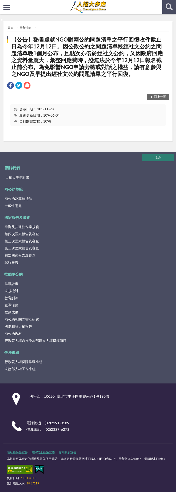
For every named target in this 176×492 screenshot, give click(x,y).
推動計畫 (11, 284)
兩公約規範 (13, 189)
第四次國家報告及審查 (22, 234)
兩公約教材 (13, 333)
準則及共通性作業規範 (22, 227)
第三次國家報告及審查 (22, 241)
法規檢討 (11, 291)
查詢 (169, 7)
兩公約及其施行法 (18, 198)
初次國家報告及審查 (20, 255)
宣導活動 (11, 305)
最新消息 (26, 28)
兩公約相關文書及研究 (22, 319)
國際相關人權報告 (18, 326)
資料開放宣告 (67, 452)
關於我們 (12, 168)
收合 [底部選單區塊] (158, 157)
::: (4, 3)
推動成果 (11, 312)
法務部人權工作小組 (20, 369)
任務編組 (11, 352)
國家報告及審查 (17, 217)
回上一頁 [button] (160, 96)
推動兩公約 (13, 274)
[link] (10, 86)
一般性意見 (13, 206)
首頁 (11, 28)
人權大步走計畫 (17, 177)
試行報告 (11, 262)
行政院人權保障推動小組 (23, 362)
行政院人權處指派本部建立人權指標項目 (35, 340)
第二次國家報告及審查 (22, 248)
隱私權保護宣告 (17, 452)
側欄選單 (6, 7)
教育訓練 (11, 298)
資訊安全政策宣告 (43, 452)
